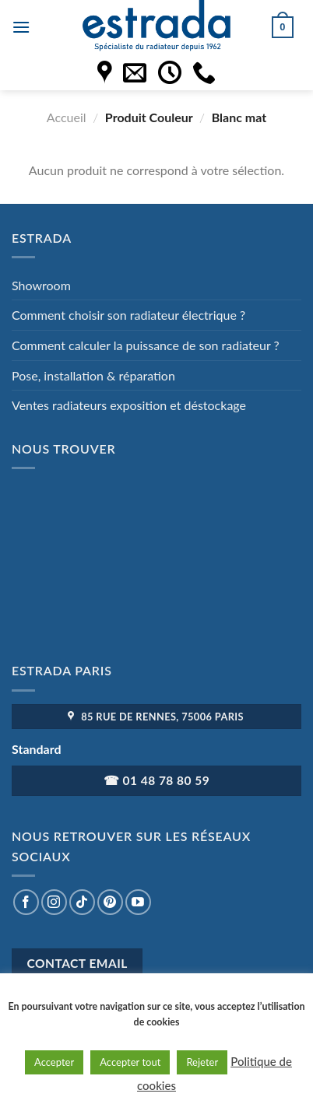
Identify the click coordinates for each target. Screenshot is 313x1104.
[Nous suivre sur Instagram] (54, 902)
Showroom (41, 285)
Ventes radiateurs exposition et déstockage (129, 405)
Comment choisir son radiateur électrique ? (128, 314)
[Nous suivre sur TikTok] (82, 902)
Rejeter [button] (202, 1062)
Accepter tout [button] (130, 1062)
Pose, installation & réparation (93, 375)
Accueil (66, 117)
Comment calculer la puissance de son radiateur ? (146, 345)
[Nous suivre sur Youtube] (138, 902)
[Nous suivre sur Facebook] (26, 902)
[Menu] (21, 27)
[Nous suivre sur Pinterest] (110, 902)
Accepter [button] (54, 1062)
